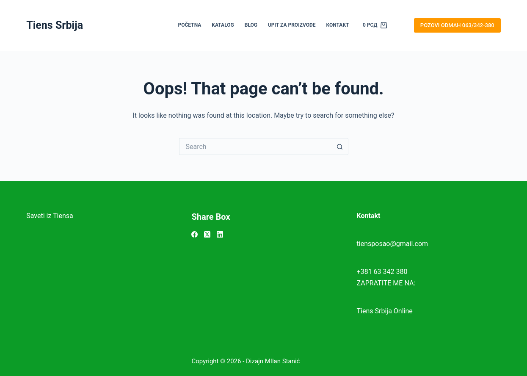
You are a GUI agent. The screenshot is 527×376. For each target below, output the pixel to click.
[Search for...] (255, 146)
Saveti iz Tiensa (49, 216)
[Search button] (339, 146)
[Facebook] (194, 234)
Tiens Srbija (54, 25)
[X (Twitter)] (207, 234)
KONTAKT (337, 25)
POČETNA (189, 25)
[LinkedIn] (220, 234)
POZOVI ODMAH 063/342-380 (457, 25)
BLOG (251, 25)
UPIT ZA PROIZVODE (292, 25)
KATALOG (223, 25)
